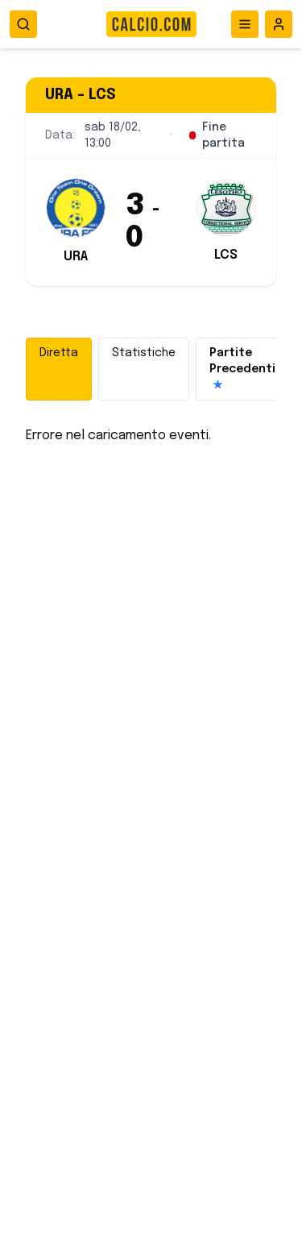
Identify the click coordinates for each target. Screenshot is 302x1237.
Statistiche (144, 353)
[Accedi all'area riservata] (278, 24)
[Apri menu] (245, 24)
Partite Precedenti (242, 370)
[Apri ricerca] (23, 24)
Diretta (58, 353)
